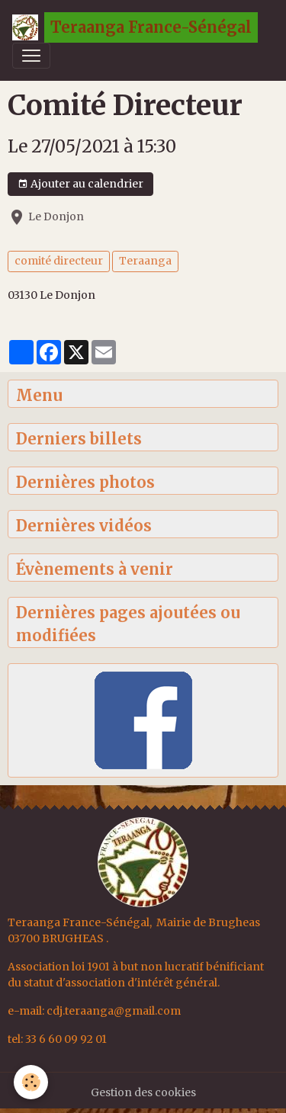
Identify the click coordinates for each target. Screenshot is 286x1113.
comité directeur (58, 261)
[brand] (135, 27)
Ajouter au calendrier (80, 184)
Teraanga (145, 261)
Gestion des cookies (143, 1092)
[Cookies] (31, 1082)
